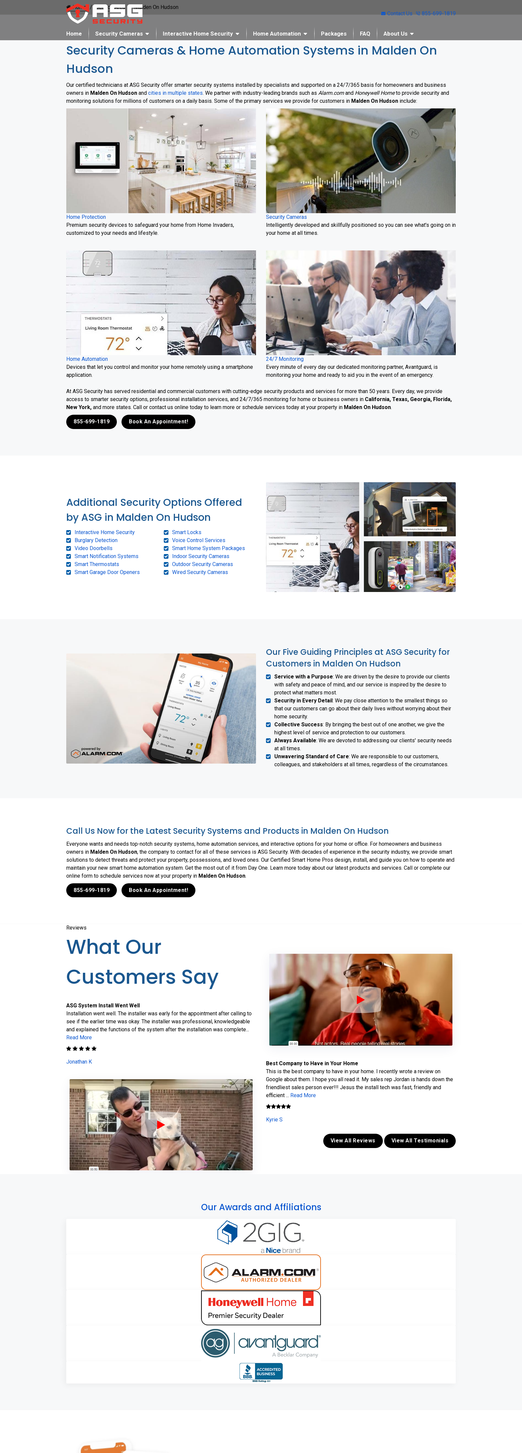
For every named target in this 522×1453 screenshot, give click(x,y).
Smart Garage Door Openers (107, 572)
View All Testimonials (420, 1139)
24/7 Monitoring (285, 359)
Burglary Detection (96, 540)
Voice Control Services (198, 540)
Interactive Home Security (198, 33)
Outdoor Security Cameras (202, 564)
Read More (79, 1037)
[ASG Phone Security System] (161, 1124)
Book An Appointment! (158, 421)
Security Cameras (119, 33)
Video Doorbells (94, 548)
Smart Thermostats (97, 564)
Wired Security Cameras (200, 572)
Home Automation (277, 33)
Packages (334, 33)
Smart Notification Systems (106, 556)
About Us (395, 33)
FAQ (365, 33)
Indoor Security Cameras (200, 556)
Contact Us (396, 13)
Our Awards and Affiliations (261, 1206)
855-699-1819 (436, 13)
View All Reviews (353, 1139)
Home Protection (86, 217)
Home (74, 33)
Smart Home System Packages (208, 548)
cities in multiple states (175, 93)
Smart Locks (186, 532)
